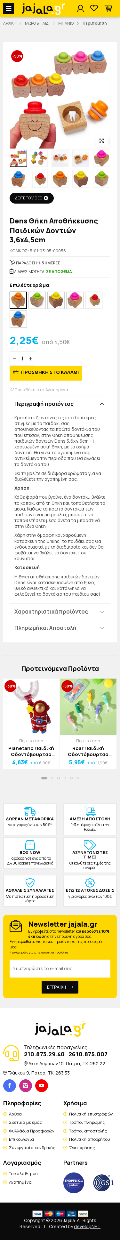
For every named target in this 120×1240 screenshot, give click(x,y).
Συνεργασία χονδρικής (32, 1147)
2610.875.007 (88, 1054)
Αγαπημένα (20, 1182)
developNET (87, 1226)
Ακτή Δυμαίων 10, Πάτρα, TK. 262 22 (66, 1063)
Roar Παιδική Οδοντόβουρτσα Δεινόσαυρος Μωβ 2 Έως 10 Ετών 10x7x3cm (88, 751)
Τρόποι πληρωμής (87, 1122)
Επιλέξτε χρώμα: (30, 285)
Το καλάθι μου (23, 1173)
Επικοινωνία (21, 1139)
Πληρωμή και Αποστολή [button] (45, 628)
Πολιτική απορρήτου (89, 1139)
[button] (108, 8)
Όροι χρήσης (82, 1147)
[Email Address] (60, 969)
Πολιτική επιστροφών (91, 1114)
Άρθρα (15, 1114)
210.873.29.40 (44, 1054)
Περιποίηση (31, 741)
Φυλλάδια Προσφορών (31, 1131)
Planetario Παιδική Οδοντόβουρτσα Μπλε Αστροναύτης (31, 751)
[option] (18, 158)
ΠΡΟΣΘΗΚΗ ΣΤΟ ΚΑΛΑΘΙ (49, 372)
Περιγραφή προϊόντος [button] (44, 403)
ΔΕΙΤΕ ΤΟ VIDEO (31, 198)
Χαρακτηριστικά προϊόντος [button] (51, 611)
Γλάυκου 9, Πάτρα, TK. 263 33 (39, 1073)
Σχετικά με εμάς (25, 1122)
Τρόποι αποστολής (88, 1131)
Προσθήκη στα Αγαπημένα (39, 389)
